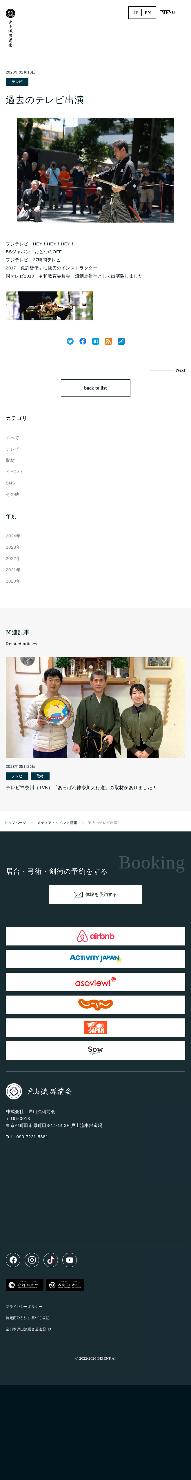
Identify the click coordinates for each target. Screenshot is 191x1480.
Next (180, 370)
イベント (15, 471)
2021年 (13, 569)
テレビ (17, 82)
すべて (12, 437)
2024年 (13, 535)
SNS (10, 482)
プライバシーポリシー (24, 1307)
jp (136, 12)
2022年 (13, 558)
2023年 (13, 547)
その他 (12, 494)
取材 (10, 460)
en (148, 12)
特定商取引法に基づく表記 (28, 1318)
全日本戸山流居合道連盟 (26, 1329)
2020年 (13, 581)
